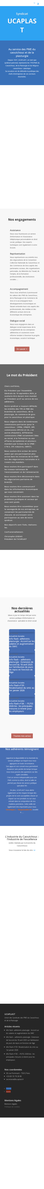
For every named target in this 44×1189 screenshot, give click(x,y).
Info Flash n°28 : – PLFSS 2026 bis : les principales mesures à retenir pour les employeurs (21, 707)
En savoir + (22, 349)
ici (34, 850)
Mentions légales (10, 1104)
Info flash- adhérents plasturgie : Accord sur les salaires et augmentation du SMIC (22, 642)
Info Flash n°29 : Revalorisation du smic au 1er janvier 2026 (21, 688)
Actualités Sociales (16, 636)
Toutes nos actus (22, 735)
